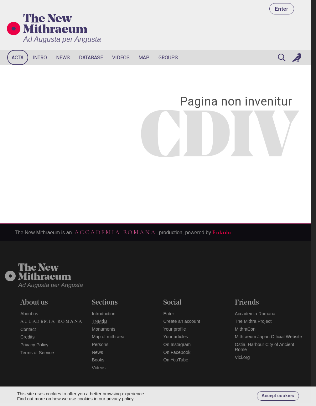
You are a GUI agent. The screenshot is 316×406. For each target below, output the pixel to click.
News (63, 58)
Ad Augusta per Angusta (62, 39)
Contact (28, 329)
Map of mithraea (108, 336)
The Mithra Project (253, 321)
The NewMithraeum (44, 272)
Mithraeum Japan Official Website (268, 336)
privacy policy (119, 398)
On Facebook (176, 352)
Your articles (175, 336)
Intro (40, 58)
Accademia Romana (115, 232)
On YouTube (175, 359)
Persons (100, 344)
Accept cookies (278, 395)
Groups (168, 58)
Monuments (103, 329)
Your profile (174, 329)
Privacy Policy (34, 344)
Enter (281, 9)
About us (29, 313)
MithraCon (245, 329)
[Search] (281, 57)
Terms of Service (37, 352)
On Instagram (176, 344)
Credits (27, 336)
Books (98, 359)
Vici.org (242, 357)
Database (91, 58)
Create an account (181, 321)
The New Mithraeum (55, 24)
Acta (17, 58)
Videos (121, 58)
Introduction (103, 313)
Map (143, 58)
